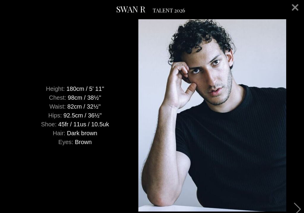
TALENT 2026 (169, 10)
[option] (152, 115)
